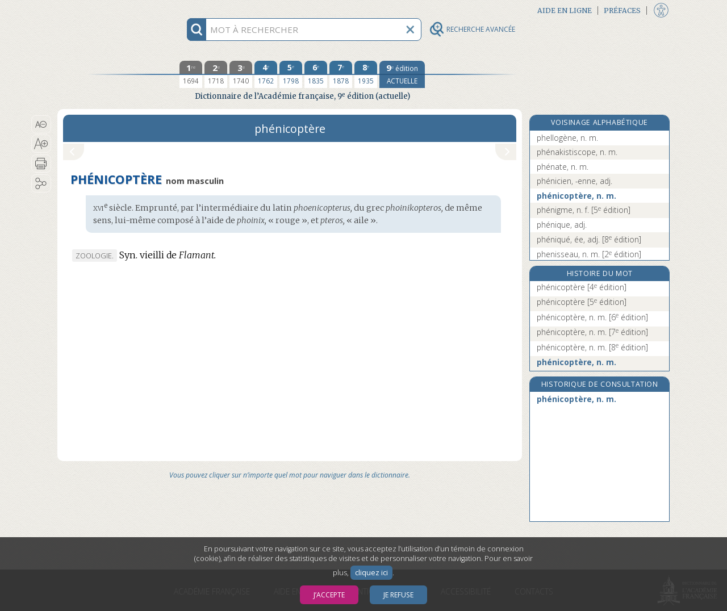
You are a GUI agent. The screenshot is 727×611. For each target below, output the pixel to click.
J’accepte (329, 595)
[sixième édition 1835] (315, 74)
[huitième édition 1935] (365, 74)
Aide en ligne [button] (564, 10)
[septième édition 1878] (340, 74)
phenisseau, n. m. (589, 254)
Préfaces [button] (622, 10)
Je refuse (398, 595)
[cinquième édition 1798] (290, 74)
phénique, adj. (562, 224)
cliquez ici (371, 572)
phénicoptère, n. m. (576, 195)
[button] (41, 124)
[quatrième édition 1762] (265, 74)
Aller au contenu (101, 10)
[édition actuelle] (402, 74)
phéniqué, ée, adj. (589, 239)
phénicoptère (581, 287)
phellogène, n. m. (567, 137)
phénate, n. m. (562, 166)
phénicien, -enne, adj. (574, 180)
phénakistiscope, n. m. (577, 152)
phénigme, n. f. (583, 209)
